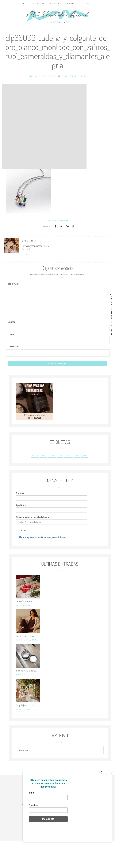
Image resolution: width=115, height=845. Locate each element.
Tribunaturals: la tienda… (26, 675)
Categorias (56, 4)
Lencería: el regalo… (24, 605)
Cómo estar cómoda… (26, 640)
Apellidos (21, 509)
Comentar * (13, 284)
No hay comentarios (42, 76)
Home (25, 4)
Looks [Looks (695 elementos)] (77, 460)
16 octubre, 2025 (26, 644)
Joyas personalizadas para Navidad (35, 247)
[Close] (106, 785)
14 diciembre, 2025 (27, 610)
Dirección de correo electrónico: (32, 521)
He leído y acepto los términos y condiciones (42, 541)
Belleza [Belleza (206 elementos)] (35, 460)
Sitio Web (15, 347)
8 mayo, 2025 (24, 679)
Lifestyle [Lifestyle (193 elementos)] (68, 460)
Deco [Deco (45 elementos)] (60, 460)
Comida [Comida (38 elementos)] (52, 460)
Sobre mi (38, 4)
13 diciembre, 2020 (74, 76)
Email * (13, 334)
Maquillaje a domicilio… (26, 709)
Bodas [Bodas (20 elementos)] (43, 460)
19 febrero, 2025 (26, 714)
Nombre (20, 497)
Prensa (71, 4)
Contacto (86, 4)
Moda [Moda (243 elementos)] (85, 460)
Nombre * (12, 322)
